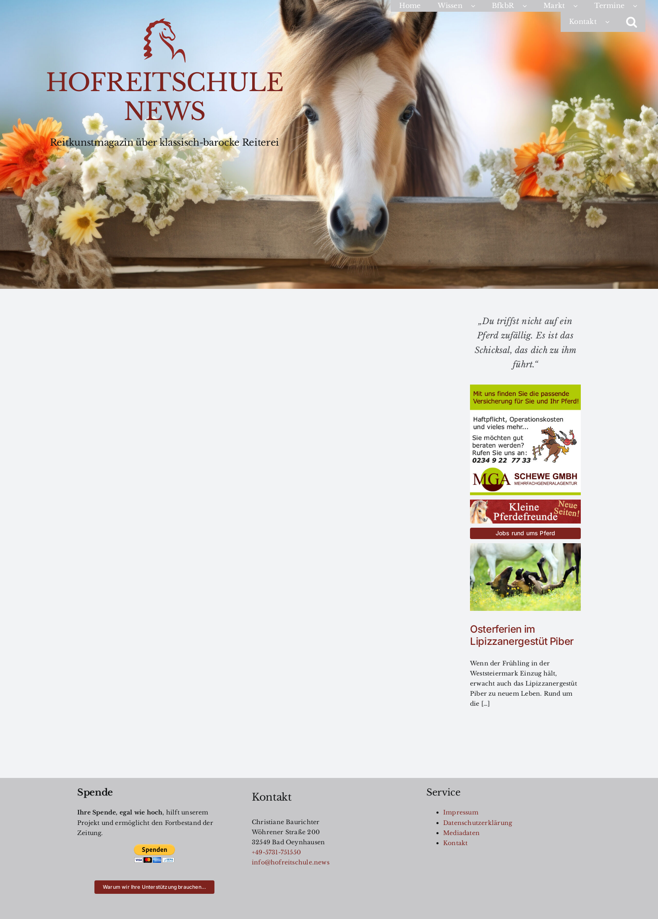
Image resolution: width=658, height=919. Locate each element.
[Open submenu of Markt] (579, 6)
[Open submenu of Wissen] (477, 6)
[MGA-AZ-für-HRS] (525, 387)
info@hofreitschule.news (290, 862)
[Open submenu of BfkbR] (528, 6)
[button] (631, 22)
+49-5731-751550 (276, 852)
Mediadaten (461, 833)
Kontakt (455, 843)
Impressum (460, 812)
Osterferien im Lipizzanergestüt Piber (522, 635)
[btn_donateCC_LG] (154, 847)
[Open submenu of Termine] (639, 6)
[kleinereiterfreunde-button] (525, 502)
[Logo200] (164, 21)
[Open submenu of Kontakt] (611, 22)
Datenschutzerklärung (477, 823)
